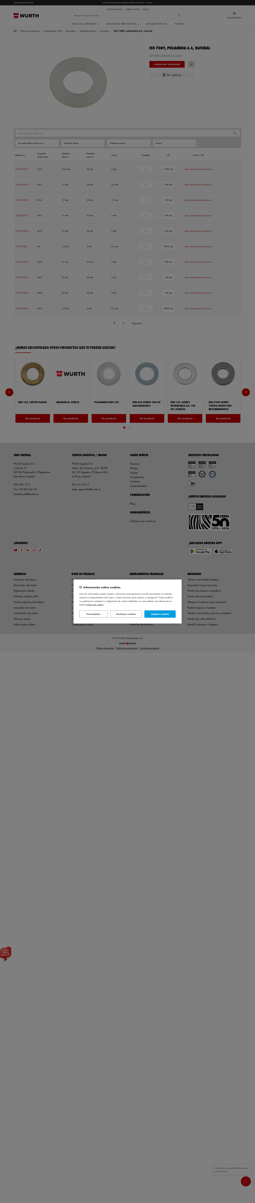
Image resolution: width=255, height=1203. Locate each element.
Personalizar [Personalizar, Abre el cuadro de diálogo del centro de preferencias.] (93, 614)
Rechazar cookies (126, 614)
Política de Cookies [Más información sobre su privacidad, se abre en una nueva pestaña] (94, 604)
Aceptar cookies (160, 614)
